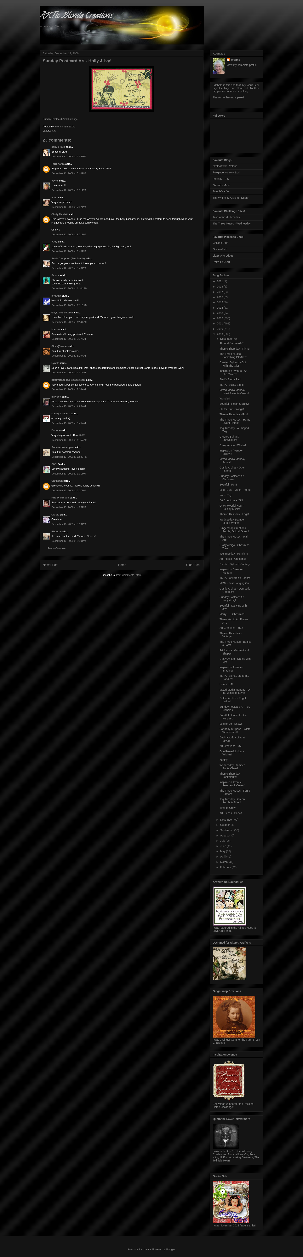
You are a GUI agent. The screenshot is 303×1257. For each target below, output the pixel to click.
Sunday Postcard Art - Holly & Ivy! (233, 599)
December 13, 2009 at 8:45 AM (68, 423)
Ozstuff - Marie (222, 185)
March (224, 862)
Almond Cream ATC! (232, 343)
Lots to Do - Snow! (231, 723)
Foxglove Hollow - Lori (226, 172)
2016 (220, 297)
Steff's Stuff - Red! (230, 379)
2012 (220, 318)
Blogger (170, 1249)
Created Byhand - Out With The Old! (233, 364)
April (54, 464)
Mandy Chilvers (60, 413)
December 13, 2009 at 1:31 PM (68, 473)
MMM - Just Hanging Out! (235, 583)
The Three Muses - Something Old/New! (233, 355)
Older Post (193, 565)
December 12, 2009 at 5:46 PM (68, 173)
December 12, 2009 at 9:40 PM (68, 268)
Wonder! (225, 398)
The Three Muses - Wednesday (232, 223)
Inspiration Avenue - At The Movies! (233, 372)
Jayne (55, 180)
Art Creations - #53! (231, 627)
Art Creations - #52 (231, 746)
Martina (55, 329)
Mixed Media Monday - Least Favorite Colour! (234, 391)
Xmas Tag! (226, 495)
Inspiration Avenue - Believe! (231, 452)
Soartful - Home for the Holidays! (233, 717)
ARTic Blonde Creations (76, 16)
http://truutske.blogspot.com (68, 379)
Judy (54, 241)
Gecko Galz (220, 249)
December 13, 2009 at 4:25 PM (68, 507)
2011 (220, 323)
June (223, 846)
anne (54, 197)
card (54, 130)
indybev (56, 396)
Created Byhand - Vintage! (235, 564)
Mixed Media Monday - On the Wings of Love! (235, 691)
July (223, 840)
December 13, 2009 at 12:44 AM (69, 322)
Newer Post (50, 565)
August (224, 835)
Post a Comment (57, 548)
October (225, 824)
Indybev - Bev (221, 178)
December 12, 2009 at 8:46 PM (68, 251)
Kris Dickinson (60, 497)
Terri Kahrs (58, 163)
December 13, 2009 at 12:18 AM (69, 305)
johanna (56, 295)
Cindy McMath (59, 214)
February (226, 867)
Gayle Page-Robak (62, 312)
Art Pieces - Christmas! (233, 558)
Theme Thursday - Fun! (234, 414)
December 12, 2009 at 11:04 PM (69, 288)
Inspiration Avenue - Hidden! (231, 571)
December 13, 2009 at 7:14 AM (68, 389)
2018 (220, 286)
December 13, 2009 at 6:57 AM (68, 372)
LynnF (55, 363)
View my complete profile (242, 65)
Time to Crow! (228, 807)
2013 (220, 313)
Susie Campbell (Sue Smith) (68, 258)
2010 (220, 328)
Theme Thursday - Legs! (234, 514)
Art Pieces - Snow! (231, 813)
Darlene (56, 430)
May (223, 851)
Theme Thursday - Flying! (235, 348)
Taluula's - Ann (221, 191)
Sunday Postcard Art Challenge (60, 119)
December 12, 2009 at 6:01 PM (68, 190)
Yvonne (235, 59)
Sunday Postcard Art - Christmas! (233, 477)
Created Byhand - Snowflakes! (230, 438)
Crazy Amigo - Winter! (233, 445)
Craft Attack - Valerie (225, 166)
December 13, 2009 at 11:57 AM (69, 440)
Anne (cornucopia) (62, 447)
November (226, 819)
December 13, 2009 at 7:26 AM (68, 406)
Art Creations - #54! (231, 500)
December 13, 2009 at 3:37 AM (68, 338)
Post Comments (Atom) (129, 574)
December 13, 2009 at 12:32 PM (69, 456)
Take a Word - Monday (226, 217)
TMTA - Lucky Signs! (232, 384)
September (227, 830)
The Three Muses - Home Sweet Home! (235, 421)
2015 (220, 302)
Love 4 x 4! (226, 684)
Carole (55, 514)
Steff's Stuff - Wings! (232, 409)
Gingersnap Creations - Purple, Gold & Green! (234, 530)
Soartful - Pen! (228, 484)
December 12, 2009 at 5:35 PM (68, 156)
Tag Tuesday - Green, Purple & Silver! (233, 801)
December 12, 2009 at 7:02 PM (68, 207)
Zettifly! (224, 759)
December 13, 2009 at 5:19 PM (68, 524)
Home (122, 565)
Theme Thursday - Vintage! (231, 635)
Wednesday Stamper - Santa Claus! (233, 767)
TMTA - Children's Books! (235, 577)
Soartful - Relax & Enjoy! (234, 403)
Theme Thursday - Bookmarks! (231, 775)
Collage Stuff (220, 242)
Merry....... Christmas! (232, 614)
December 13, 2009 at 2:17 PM (68, 490)
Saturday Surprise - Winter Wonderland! (235, 730)
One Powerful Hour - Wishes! (232, 753)
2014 (220, 307)
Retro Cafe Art (221, 262)
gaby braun (58, 146)
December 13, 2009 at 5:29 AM (68, 355)
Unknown (57, 480)
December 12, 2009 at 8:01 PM (68, 234)
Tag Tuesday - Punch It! (234, 553)
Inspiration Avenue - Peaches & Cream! (232, 784)
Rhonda (56, 531)
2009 (220, 334)
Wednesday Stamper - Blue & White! (233, 521)
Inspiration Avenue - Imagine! (231, 669)
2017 (220, 292)
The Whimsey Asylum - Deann (231, 197)
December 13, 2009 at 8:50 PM (68, 540)
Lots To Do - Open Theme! (235, 489)
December (226, 338)
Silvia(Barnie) (59, 346)
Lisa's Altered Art (223, 255)
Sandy (55, 275)
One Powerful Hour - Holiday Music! (232, 507)
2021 (220, 281)
